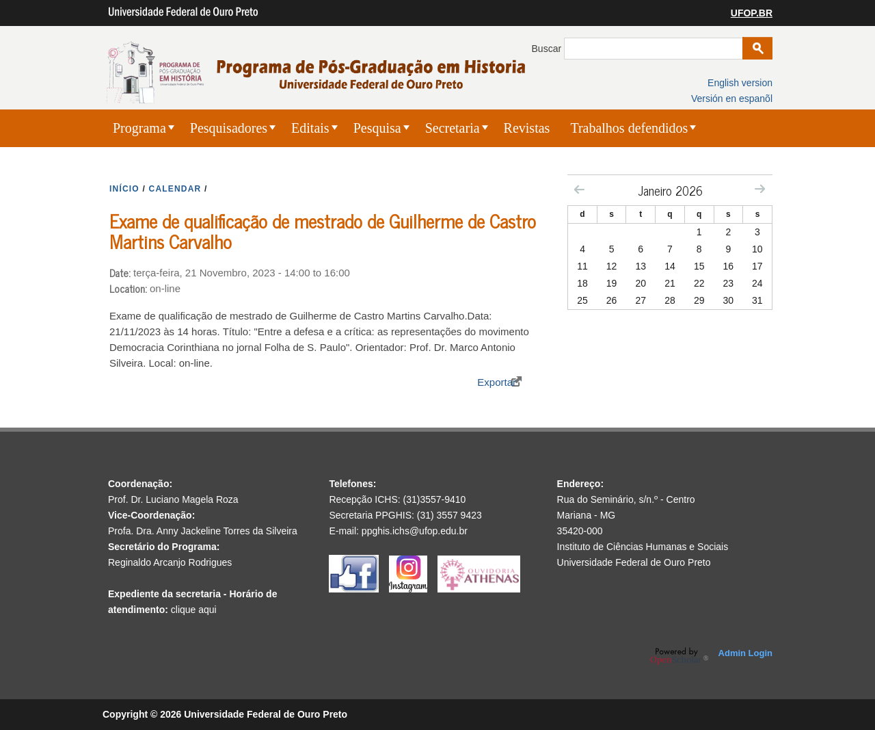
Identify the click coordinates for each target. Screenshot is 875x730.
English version (740, 82)
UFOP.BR (751, 13)
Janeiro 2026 (670, 190)
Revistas (527, 127)
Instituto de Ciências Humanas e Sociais (643, 546)
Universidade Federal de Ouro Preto (634, 562)
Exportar (496, 382)
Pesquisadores (228, 127)
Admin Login (745, 653)
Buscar (548, 48)
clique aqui (194, 609)
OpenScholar (679, 656)
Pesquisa (377, 127)
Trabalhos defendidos (629, 127)
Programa (139, 127)
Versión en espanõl (731, 98)
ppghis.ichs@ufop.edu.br (415, 530)
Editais (310, 127)
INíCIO (124, 189)
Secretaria (452, 127)
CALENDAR (175, 189)
